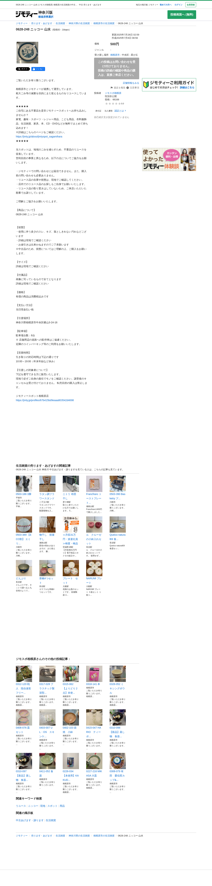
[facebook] (38, 69)
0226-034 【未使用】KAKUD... (71, 767)
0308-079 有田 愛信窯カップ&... (118, 767)
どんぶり (24, 570)
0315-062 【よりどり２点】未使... (71, 680)
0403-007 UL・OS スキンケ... (47, 723)
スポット (52, 805)
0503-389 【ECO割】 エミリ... (24, 530)
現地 (42, 805)
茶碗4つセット (47, 572)
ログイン (178, 5)
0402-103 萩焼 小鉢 (71, 721)
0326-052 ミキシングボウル (118, 680)
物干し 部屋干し (47, 528)
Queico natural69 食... (118, 528)
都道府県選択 (45, 16)
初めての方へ (166, 5)
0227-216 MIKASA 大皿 (94, 765)
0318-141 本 (94, 676)
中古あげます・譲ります (30, 820)
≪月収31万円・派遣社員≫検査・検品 (71, 530)
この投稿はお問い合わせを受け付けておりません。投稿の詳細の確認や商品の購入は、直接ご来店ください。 (116, 68)
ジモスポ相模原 (113, 93)
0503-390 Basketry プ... (118, 488)
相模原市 (115, 54)
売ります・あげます (41, 23)
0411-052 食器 (47, 765)
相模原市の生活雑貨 (103, 23)
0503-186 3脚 (24, 486)
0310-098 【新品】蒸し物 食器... (118, 723)
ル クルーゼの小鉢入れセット (94, 530)
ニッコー (33, 805)
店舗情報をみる (131, 83)
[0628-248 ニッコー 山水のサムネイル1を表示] (27, 52)
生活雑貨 (60, 23)
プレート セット (71, 572)
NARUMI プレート (94, 572)
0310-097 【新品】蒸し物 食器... (24, 767)
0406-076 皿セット (24, 721)
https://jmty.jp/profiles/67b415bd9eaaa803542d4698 (45, 400)
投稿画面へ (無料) (181, 14)
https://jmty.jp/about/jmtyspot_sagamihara (39, 136)
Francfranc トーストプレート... (94, 490)
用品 (62, 805)
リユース (21, 805)
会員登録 (191, 5)
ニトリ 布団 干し (71, 488)
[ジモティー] (26, 14)
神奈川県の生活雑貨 (79, 23)
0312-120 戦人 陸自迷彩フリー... (24, 680)
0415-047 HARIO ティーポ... (94, 723)
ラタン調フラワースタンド (47, 488)
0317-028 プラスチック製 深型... (47, 680)
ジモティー (22, 23)
